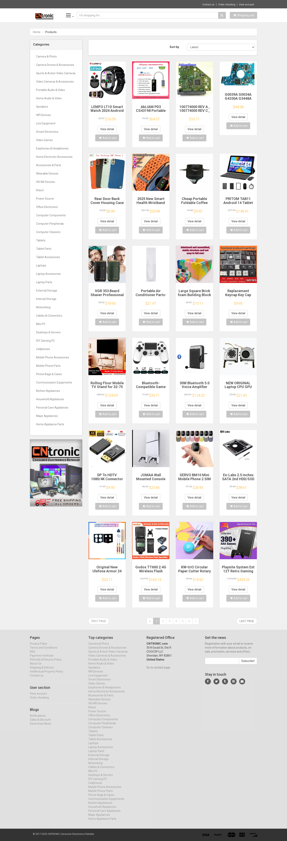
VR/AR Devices (45, 181)
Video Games (44, 140)
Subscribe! (248, 664)
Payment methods (41, 659)
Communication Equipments (54, 382)
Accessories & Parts (48, 165)
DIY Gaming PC (45, 340)
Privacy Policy (38, 647)
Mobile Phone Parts (48, 365)
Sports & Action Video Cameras (56, 73)
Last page (247, 621)
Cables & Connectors (49, 315)
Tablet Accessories (48, 257)
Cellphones (43, 349)
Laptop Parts (44, 282)
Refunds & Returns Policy (46, 663)
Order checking (226, 4)
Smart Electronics (47, 131)
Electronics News (40, 727)
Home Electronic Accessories (54, 156)
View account (246, 4)
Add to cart (107, 138)
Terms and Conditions (43, 651)
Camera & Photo (46, 56)
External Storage (46, 290)
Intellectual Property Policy (46, 675)
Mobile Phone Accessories (52, 357)
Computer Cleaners (48, 232)
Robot (40, 190)
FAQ (32, 655)
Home (36, 32)
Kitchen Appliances (48, 390)
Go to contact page (158, 671)
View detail (107, 129)
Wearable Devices (47, 173)
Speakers (42, 106)
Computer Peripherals (50, 223)
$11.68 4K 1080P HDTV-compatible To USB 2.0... (89, 4)
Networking (43, 307)
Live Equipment (45, 123)
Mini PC (40, 324)
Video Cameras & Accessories (55, 81)
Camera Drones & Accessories (55, 64)
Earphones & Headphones (52, 148)
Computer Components (51, 215)
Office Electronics (47, 207)
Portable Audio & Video (50, 90)
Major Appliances (47, 416)
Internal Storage (46, 298)
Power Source (45, 198)
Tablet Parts (43, 248)
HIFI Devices (43, 115)
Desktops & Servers (48, 332)
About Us (35, 667)
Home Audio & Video (49, 98)
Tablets (40, 240)
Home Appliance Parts (50, 424)
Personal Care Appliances (52, 407)
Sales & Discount (40, 723)
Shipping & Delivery (42, 671)
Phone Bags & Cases (49, 374)
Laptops (41, 265)
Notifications (38, 719)
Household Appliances (50, 399)
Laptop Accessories (48, 273)
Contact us (208, 4)
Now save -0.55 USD (45, 4)
